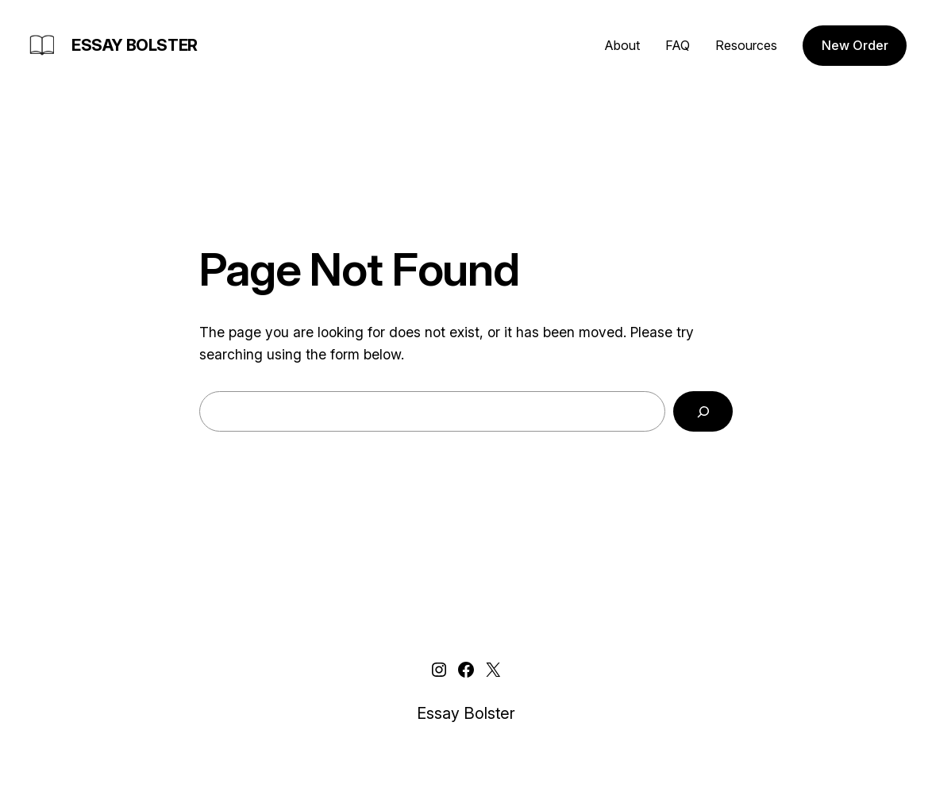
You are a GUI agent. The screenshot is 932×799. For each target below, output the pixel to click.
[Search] (703, 411)
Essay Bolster (134, 45)
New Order (855, 45)
